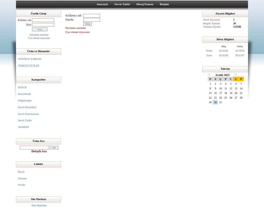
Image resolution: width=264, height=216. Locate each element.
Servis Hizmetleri (27, 107)
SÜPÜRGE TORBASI (30, 59)
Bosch (21, 171)
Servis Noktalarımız (28, 114)
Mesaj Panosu (144, 4)
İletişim (164, 4)
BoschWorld (24, 94)
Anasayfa (102, 4)
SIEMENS (23, 127)
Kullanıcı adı (24, 20)
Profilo (21, 184)
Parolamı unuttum (39, 34)
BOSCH (22, 87)
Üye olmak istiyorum (39, 38)
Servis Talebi (122, 4)
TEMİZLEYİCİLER (28, 65)
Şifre (28, 24)
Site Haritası (39, 205)
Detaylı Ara (39, 151)
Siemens (22, 178)
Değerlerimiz (25, 100)
